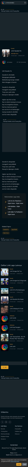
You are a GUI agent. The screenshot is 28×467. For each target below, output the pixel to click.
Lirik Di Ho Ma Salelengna (17, 290)
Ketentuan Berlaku (5, 433)
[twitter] (2, 422)
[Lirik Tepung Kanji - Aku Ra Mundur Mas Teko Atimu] (4, 337)
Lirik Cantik (13, 318)
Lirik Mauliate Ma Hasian (17, 299)
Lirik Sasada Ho (16, 51)
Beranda (3, 428)
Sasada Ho (6, 229)
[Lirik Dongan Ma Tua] (4, 272)
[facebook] (6, 422)
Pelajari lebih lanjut (14, 461)
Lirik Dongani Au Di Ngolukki (18, 281)
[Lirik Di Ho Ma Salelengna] (4, 290)
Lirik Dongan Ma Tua (16, 271)
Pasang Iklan (18, 428)
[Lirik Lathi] (4, 347)
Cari (5, 367)
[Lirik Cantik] (4, 318)
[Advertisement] (14, 26)
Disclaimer (3, 439)
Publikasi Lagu (18, 431)
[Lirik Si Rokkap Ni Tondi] (4, 309)
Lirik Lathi (12, 346)
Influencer (17, 433)
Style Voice (6, 233)
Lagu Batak (14, 229)
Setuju (18, 464)
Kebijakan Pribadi (5, 436)
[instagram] (9, 422)
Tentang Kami (4, 431)
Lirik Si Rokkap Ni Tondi (16, 309)
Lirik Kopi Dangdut (15, 327)
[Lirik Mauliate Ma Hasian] (4, 300)
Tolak (24, 464)
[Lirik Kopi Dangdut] (4, 328)
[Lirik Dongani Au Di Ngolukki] (4, 281)
